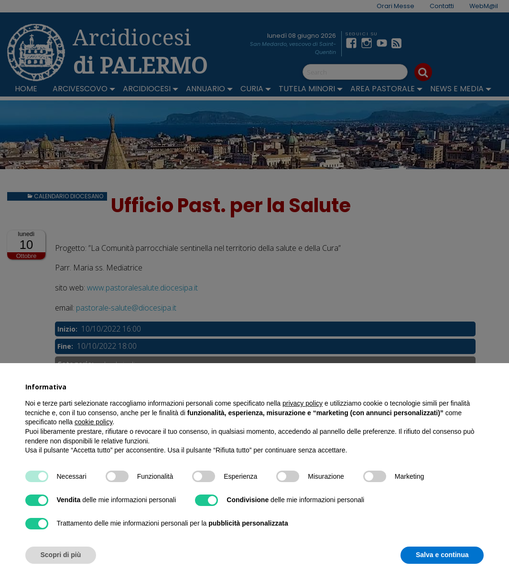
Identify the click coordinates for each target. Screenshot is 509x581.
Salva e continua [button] (442, 555)
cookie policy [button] (93, 422)
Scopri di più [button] (61, 555)
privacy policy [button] (302, 403)
